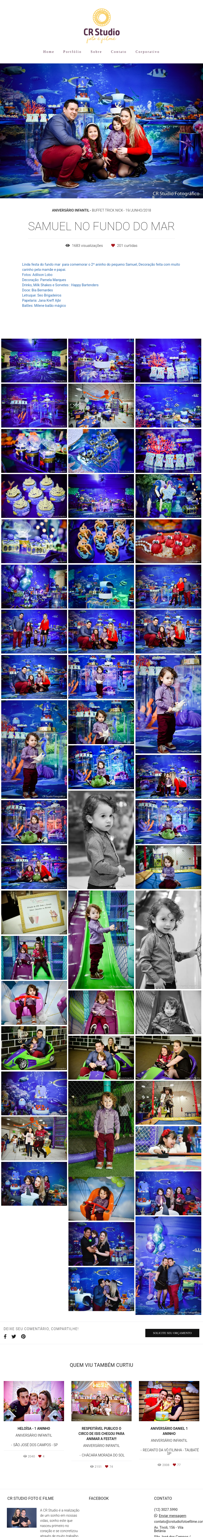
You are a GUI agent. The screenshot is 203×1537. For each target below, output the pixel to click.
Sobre (96, 52)
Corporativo (147, 52)
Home (48, 52)
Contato (119, 52)
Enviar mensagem (172, 1515)
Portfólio (72, 52)
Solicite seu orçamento (172, 1333)
